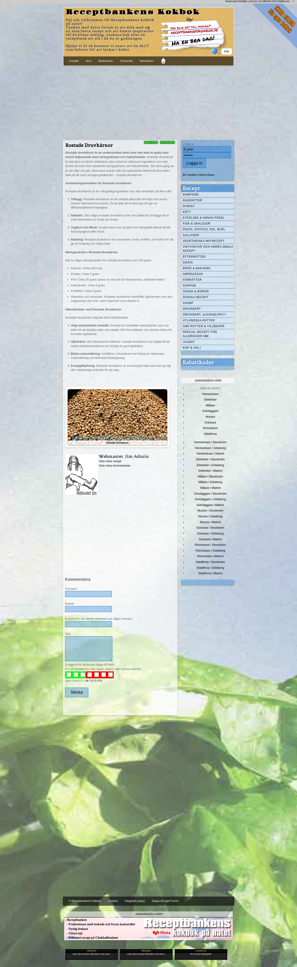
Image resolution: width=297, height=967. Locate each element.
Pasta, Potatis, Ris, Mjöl (204, 229)
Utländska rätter (199, 320)
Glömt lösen (207, 175)
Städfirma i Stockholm (210, 562)
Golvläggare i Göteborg (210, 499)
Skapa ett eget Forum (165, 901)
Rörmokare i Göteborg (210, 550)
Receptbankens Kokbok (133, 12)
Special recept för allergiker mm (200, 334)
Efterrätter (194, 256)
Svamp (188, 303)
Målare (210, 405)
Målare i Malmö (210, 488)
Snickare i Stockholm (210, 527)
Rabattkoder (198, 362)
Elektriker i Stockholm (210, 459)
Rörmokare (210, 428)
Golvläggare (210, 411)
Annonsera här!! (149, 914)
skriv (89, 61)
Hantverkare (210, 394)
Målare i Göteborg (210, 482)
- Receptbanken (75, 920)
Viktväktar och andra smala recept (208, 249)
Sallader (191, 235)
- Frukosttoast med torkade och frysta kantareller (99, 924)
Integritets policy (135, 901)
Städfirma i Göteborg (210, 567)
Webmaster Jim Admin (124, 456)
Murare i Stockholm (210, 510)
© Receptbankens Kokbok (85, 901)
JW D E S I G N (93, 680)
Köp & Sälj (192, 347)
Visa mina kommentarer (115, 465)
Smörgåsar (193, 274)
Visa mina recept (110, 461)
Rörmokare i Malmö (210, 556)
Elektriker (210, 399)
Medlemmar (105, 61)
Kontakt (74, 61)
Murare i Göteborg (210, 516)
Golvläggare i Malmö (210, 505)
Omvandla (126, 61)
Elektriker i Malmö (210, 470)
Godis (188, 262)
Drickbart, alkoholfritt (204, 314)
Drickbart (192, 308)
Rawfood (191, 194)
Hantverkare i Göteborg (210, 448)
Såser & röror (196, 291)
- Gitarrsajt (73, 933)
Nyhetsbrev (146, 61)
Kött (187, 212)
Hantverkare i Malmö (210, 453)
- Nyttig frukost (76, 929)
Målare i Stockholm (210, 476)
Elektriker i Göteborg (210, 465)
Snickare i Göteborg (210, 533)
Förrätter (192, 279)
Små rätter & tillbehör (203, 326)
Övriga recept (196, 297)
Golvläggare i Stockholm (210, 493)
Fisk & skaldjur (196, 223)
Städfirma (210, 434)
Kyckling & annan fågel (204, 217)
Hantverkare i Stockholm (210, 442)
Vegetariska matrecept (204, 241)
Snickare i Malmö (210, 539)
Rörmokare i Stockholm (210, 545)
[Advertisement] (148, 102)
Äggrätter (192, 200)
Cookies (113, 901)
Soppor (189, 285)
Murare (210, 416)
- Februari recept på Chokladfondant (91, 937)
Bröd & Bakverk (197, 268)
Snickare (210, 422)
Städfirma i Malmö (210, 573)
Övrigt (189, 206)
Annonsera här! (208, 380)
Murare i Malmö (210, 522)
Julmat (189, 342)
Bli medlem (190, 175)
